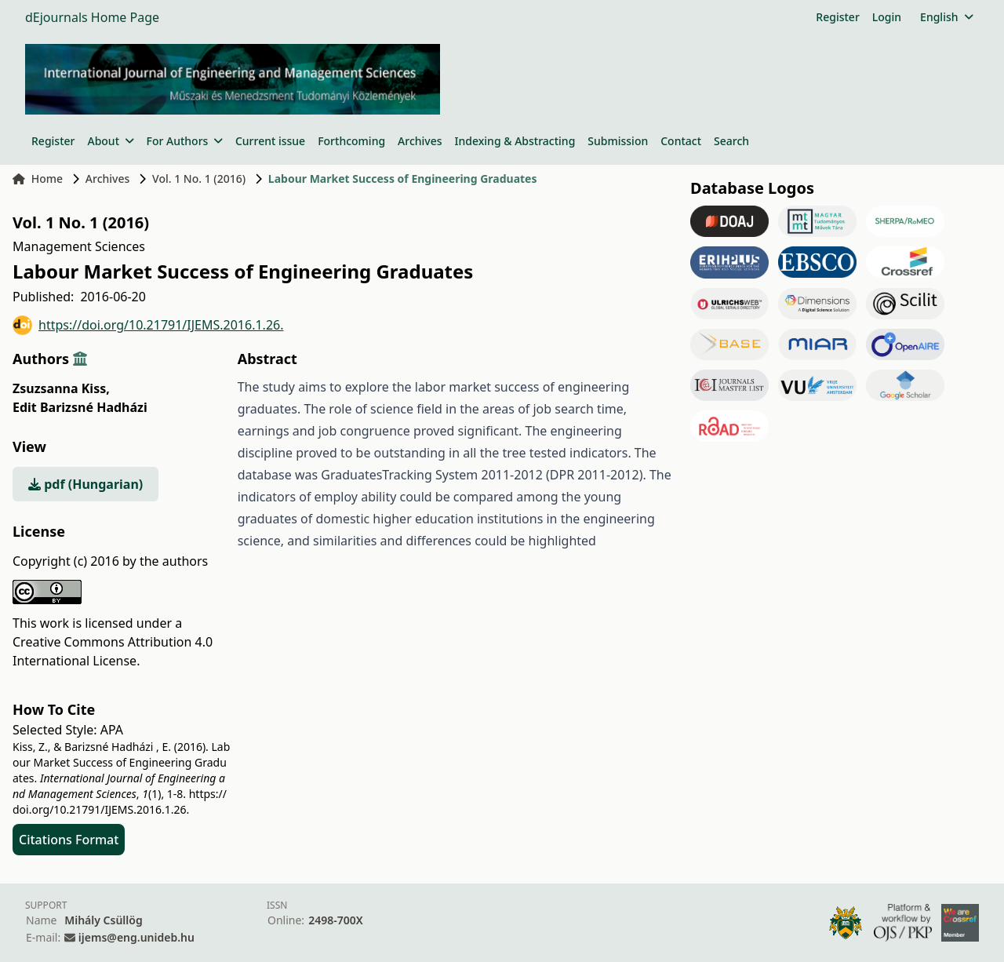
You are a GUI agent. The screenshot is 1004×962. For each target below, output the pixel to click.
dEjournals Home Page (92, 17)
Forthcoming (351, 140)
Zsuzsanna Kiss (61, 388)
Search (731, 140)
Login (886, 16)
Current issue (270, 140)
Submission (617, 140)
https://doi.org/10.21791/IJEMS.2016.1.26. (148, 325)
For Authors (185, 140)
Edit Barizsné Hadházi (80, 407)
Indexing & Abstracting (515, 140)
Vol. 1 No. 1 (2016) (199, 178)
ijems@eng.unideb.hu (136, 937)
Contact (680, 140)
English (946, 16)
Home (38, 178)
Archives (420, 140)
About (110, 140)
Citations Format (68, 839)
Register (837, 16)
